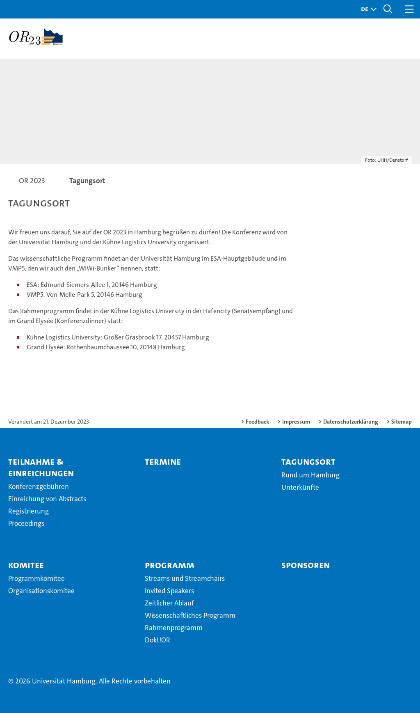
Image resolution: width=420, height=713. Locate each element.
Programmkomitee (36, 578)
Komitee (26, 564)
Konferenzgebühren (38, 486)
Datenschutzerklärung (350, 421)
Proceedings (26, 523)
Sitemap (401, 421)
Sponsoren (305, 564)
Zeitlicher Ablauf (169, 603)
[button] (366, 9)
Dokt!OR (157, 639)
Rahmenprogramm (174, 627)
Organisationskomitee (41, 590)
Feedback (257, 421)
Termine (163, 461)
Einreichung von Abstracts (47, 498)
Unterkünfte (300, 487)
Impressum (296, 421)
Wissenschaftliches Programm (190, 615)
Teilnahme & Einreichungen (41, 467)
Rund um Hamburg (310, 474)
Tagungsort (308, 461)
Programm (169, 564)
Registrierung (28, 511)
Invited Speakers (169, 590)
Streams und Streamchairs (185, 578)
